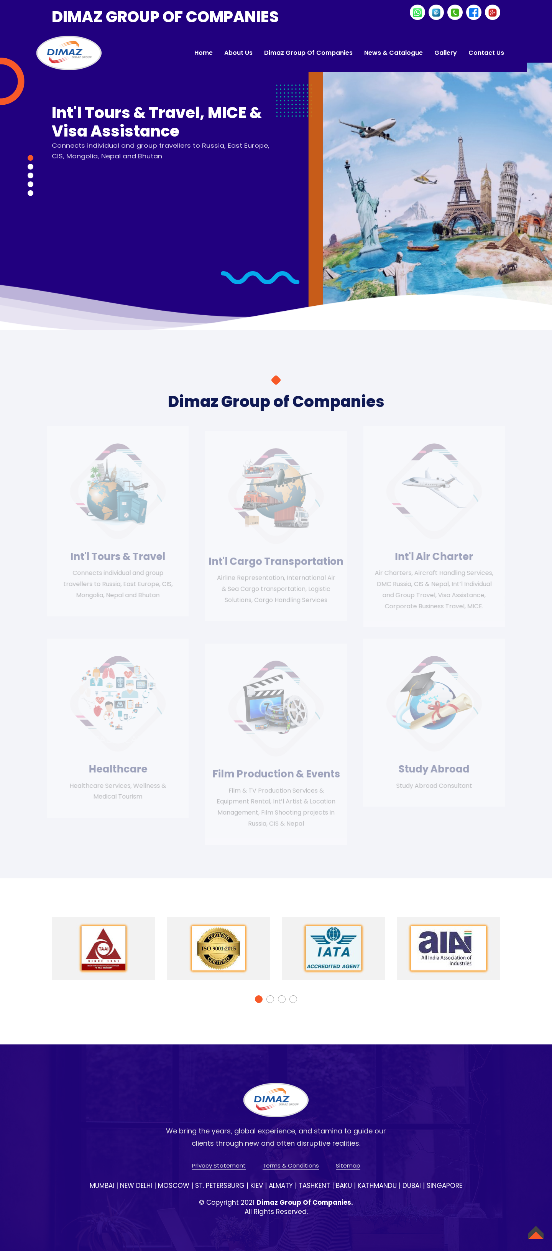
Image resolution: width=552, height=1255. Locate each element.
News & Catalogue (393, 52)
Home (203, 52)
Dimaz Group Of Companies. (304, 1206)
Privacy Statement (219, 1170)
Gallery (445, 52)
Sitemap (348, 1170)
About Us (238, 52)
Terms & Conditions (291, 1170)
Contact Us (486, 52)
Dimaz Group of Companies (308, 52)
